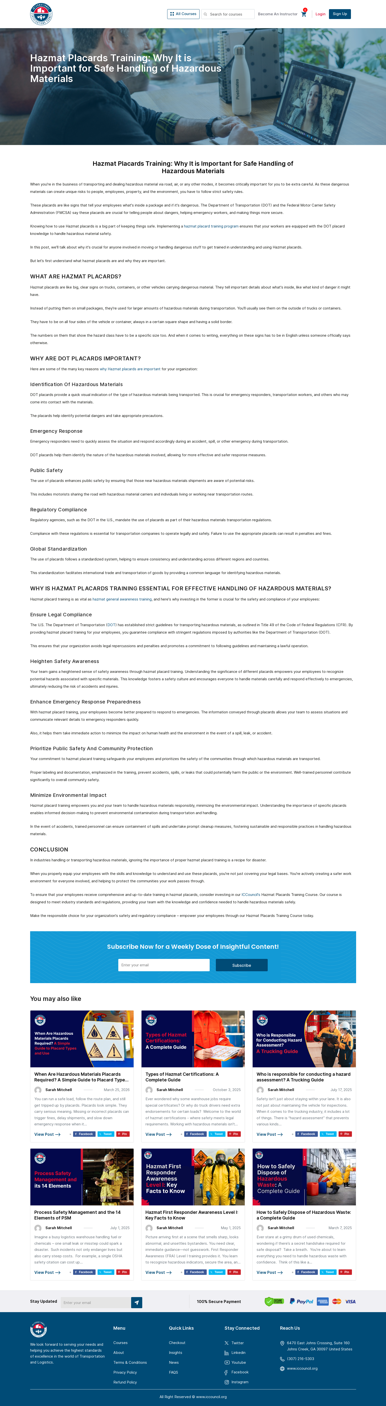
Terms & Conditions (130, 1362)
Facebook (240, 1372)
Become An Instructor (278, 14)
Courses (120, 1342)
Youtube (238, 1362)
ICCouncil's (251, 894)
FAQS (173, 1372)
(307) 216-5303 (300, 1358)
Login (320, 14)
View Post (47, 1134)
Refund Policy (125, 1382)
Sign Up (340, 13)
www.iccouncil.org (302, 1368)
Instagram (239, 1382)
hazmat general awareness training (122, 599)
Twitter (237, 1343)
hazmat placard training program (211, 226)
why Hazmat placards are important (130, 369)
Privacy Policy (125, 1372)
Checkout (177, 1342)
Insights (175, 1352)
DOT (111, 624)
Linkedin (238, 1352)
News (174, 1362)
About (118, 1352)
